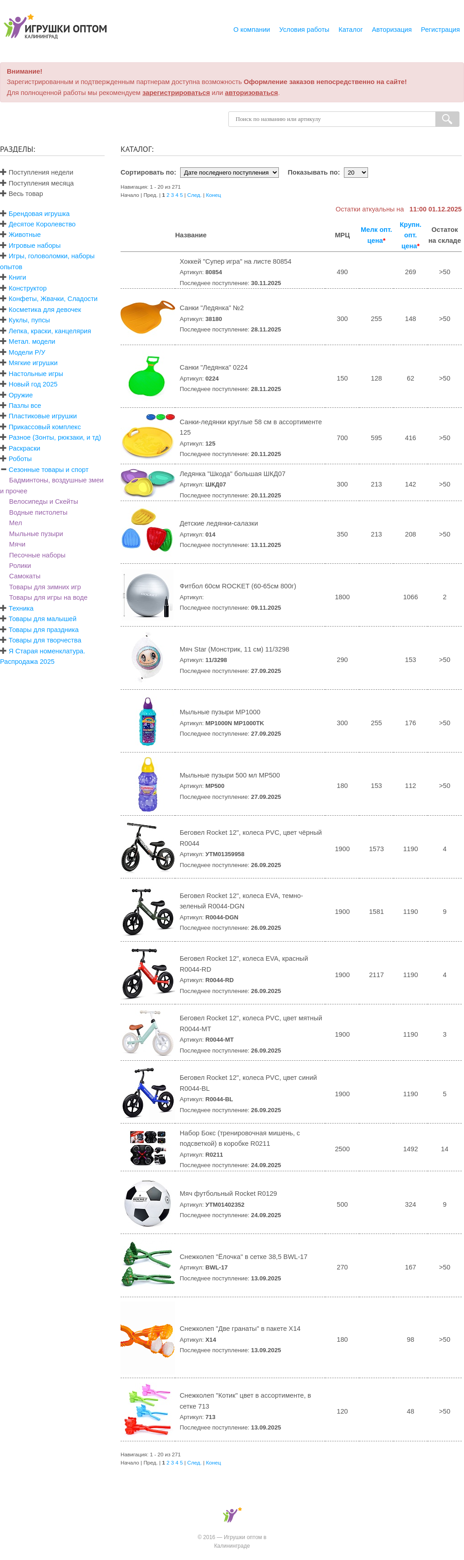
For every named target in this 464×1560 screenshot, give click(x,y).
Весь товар (21, 193)
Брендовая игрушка (39, 213)
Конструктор (28, 288)
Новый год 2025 (33, 384)
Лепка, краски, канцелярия (50, 331)
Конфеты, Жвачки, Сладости (53, 298)
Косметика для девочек (45, 309)
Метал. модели (32, 341)
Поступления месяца (37, 183)
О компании (251, 29)
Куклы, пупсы (29, 320)
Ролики (20, 565)
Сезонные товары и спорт (49, 469)
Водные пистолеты (38, 512)
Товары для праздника (44, 629)
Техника (21, 608)
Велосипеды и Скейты (43, 501)
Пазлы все (25, 405)
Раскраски (24, 448)
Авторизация (392, 29)
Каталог (350, 29)
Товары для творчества (45, 640)
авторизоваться (251, 92)
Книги (17, 277)
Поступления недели (36, 172)
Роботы (20, 458)
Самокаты (24, 576)
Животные (25, 234)
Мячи (17, 544)
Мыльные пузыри (36, 533)
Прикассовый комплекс (45, 427)
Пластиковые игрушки (43, 416)
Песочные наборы (37, 555)
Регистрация (440, 29)
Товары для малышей (42, 618)
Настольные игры (36, 373)
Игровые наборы (35, 245)
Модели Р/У (27, 352)
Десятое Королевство (42, 224)
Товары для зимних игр (45, 587)
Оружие (21, 395)
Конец (213, 195)
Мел (15, 523)
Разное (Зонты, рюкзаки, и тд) (55, 437)
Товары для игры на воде (48, 597)
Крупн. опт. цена (411, 235)
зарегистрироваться (176, 92)
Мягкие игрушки (33, 362)
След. (194, 195)
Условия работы (304, 29)
